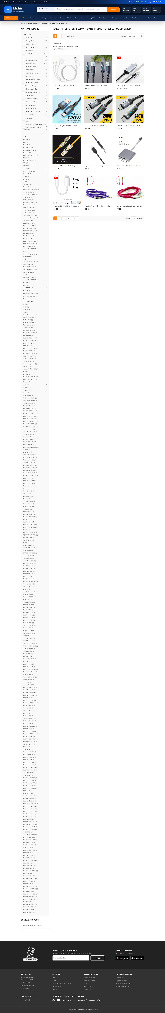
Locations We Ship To (122, 986)
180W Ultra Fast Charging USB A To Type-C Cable (98, 85)
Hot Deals (24, 18)
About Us (55, 978)
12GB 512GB (36, 288)
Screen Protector (36, 66)
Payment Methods (121, 981)
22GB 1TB (36, 168)
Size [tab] (24, 136)
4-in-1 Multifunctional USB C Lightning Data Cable (67, 166)
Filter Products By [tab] (30, 29)
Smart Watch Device (36, 83)
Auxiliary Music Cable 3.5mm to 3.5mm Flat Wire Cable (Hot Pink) (130, 206)
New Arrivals (34, 18)
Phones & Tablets (65, 18)
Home (23, 23)
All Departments (11, 18)
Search (113, 9)
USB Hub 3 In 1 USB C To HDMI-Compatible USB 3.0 (130, 166)
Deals (36, 121)
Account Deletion (89, 981)
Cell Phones (36, 76)
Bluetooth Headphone (36, 92)
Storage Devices (36, 41)
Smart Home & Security (36, 112)
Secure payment (89, 978)
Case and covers (36, 63)
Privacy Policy (57, 986)
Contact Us (87, 989)
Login (85, 983)
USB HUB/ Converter (36, 73)
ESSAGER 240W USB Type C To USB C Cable (98, 126)
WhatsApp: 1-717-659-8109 (153, 2)
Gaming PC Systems (36, 57)
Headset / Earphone (36, 99)
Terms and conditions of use (62, 983)
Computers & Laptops (49, 18)
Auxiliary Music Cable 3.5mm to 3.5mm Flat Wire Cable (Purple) (98, 206)
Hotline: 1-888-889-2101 (136, 2)
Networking (124, 18)
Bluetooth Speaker (36, 89)
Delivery (55, 981)
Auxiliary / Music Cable (36, 79)
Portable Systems (36, 60)
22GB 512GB (36, 301)
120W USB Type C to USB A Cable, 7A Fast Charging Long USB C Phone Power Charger (67, 126)
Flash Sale (36, 118)
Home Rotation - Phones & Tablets (36, 124)
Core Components (36, 47)
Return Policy (88, 986)
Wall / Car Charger (36, 86)
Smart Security (104, 18)
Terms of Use (120, 978)
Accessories (79, 18)
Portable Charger (36, 105)
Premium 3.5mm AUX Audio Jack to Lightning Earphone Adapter (67, 206)
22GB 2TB (36, 385)
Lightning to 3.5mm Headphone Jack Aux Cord (98, 166)
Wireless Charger (36, 108)
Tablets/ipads (36, 70)
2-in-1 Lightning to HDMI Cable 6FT (129, 85)
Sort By (123, 36)
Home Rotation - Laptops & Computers (35, 129)
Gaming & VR (91, 18)
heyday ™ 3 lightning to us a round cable (65, 49)
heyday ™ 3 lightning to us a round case (65, 46)
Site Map (55, 989)
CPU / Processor (36, 44)
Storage (114, 18)
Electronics (36, 54)
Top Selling (36, 37)
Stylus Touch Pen (36, 102)
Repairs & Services (138, 18)
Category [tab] (27, 34)
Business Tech (152, 18)
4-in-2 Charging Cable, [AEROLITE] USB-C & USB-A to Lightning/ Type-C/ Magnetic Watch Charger (67, 85)
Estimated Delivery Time (123, 983)
